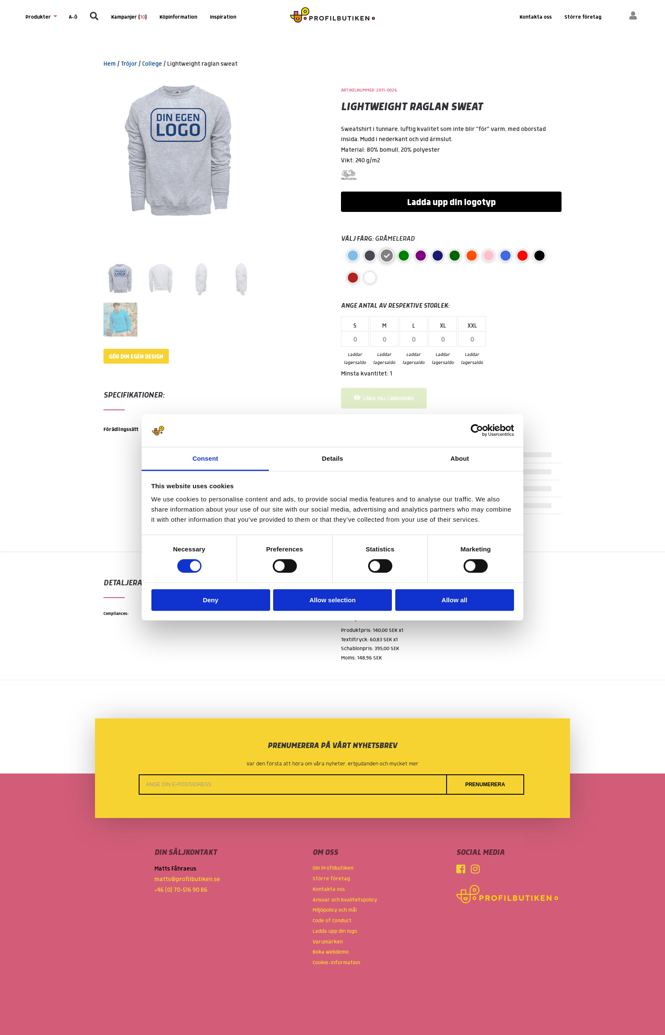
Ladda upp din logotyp (451, 203)
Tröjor (129, 64)
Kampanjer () (129, 17)
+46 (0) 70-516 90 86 (180, 890)
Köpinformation (178, 17)
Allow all (454, 600)
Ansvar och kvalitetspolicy (345, 900)
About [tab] (459, 458)
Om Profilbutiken (333, 868)
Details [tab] (332, 458)
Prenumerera (485, 784)
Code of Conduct (332, 921)
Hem (109, 64)
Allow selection (332, 600)
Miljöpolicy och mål (335, 910)
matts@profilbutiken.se (187, 879)
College (152, 64)
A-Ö (73, 17)
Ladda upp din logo (335, 931)
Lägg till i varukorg (384, 398)
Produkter (40, 16)
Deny (210, 600)
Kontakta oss (536, 17)
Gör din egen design (136, 356)
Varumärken (328, 942)
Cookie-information (336, 963)
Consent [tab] (205, 458)
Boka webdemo (331, 952)
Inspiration (223, 17)
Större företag (582, 17)
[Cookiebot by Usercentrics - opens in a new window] (477, 430)
